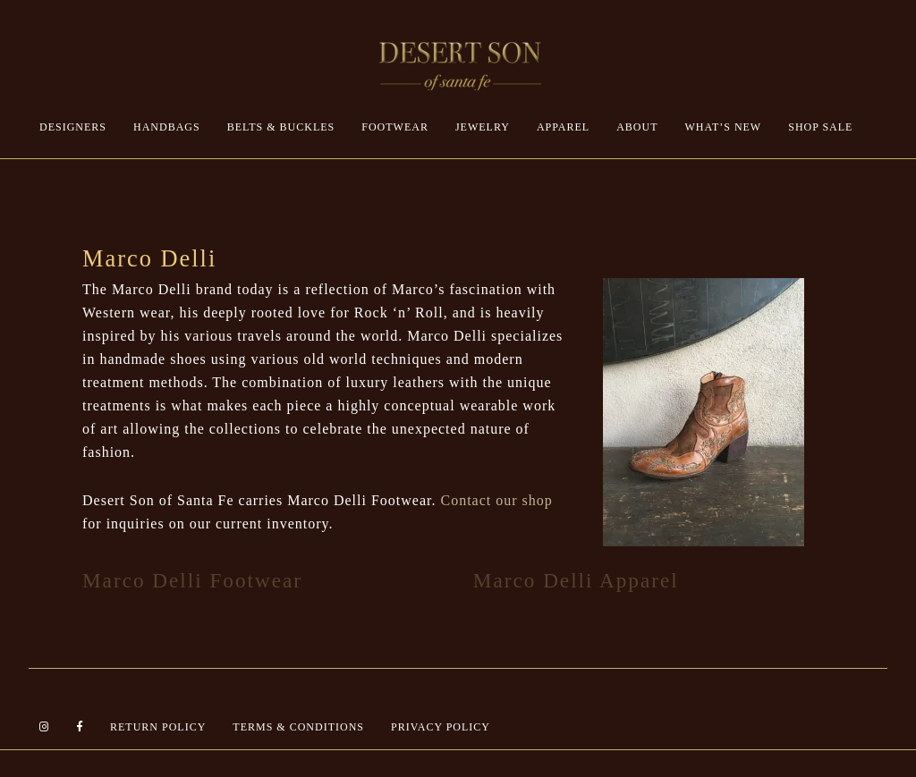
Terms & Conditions (298, 727)
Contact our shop (496, 500)
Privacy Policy (440, 727)
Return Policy (158, 727)
